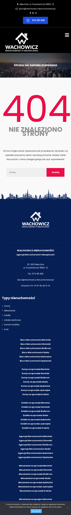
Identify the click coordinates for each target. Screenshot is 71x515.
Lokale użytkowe (12, 320)
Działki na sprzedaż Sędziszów (35, 419)
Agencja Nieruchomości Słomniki (35, 440)
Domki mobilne (11, 324)
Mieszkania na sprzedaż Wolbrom (35, 474)
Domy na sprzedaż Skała (35, 382)
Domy (7, 306)
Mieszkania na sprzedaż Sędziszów (35, 482)
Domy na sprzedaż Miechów (35, 369)
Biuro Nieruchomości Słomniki (36, 344)
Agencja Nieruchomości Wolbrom (35, 444)
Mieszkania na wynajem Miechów (35, 499)
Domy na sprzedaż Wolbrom (35, 377)
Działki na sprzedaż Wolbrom (35, 411)
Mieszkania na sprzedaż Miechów (35, 465)
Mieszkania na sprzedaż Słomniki (35, 470)
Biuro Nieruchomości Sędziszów (35, 361)
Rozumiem (36, 511)
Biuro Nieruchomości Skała (35, 352)
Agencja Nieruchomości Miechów (35, 436)
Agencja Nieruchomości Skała (35, 449)
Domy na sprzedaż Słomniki (35, 373)
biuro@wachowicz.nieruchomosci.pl (37, 8)
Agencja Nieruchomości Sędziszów (35, 457)
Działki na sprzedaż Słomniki (35, 407)
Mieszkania (9, 310)
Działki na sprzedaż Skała (35, 415)
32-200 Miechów (35, 264)
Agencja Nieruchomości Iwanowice (35, 453)
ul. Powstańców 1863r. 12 (35, 267)
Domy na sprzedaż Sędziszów (35, 386)
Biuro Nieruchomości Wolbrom (35, 348)
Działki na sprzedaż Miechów (35, 402)
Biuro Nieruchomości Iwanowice (35, 356)
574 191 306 (35, 20)
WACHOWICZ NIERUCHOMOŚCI (35, 250)
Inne (6, 329)
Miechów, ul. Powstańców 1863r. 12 (35, 4)
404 (36, 109)
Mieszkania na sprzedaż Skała (35, 478)
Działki (7, 315)
